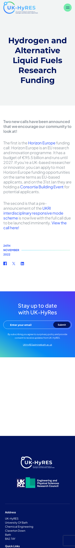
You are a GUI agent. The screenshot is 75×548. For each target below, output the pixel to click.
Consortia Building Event (42, 186)
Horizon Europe (41, 142)
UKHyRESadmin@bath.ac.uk (37, 344)
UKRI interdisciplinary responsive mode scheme (33, 213)
